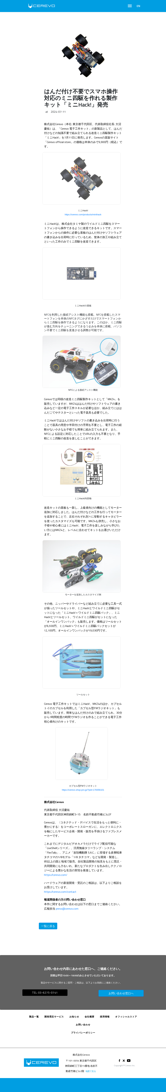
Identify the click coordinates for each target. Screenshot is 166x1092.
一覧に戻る (48, 926)
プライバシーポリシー (83, 1032)
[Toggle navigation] (130, 5)
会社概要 (89, 1016)
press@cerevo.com (67, 908)
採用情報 (105, 1016)
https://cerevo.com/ (55, 875)
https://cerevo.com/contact (60, 892)
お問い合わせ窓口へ (121, 993)
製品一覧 (34, 1016)
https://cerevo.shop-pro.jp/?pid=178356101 (83, 790)
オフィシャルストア (126, 1016)
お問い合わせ (83, 1024)
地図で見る (91, 1071)
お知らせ (74, 1016)
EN (138, 6)
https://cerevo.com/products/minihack (83, 214)
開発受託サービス (54, 1016)
